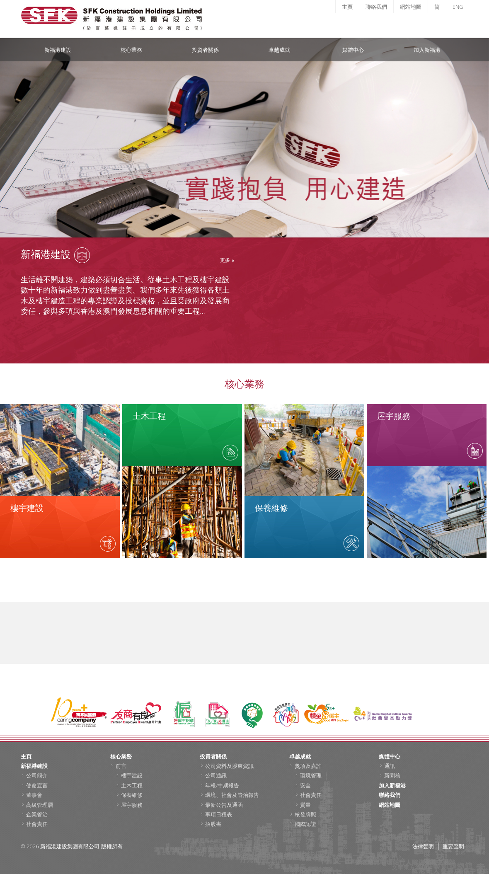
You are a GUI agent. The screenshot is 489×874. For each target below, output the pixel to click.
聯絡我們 (376, 6)
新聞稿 (392, 775)
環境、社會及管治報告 (232, 795)
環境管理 (311, 775)
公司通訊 (216, 775)
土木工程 (132, 785)
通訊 (389, 766)
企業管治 (37, 814)
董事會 (34, 795)
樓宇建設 (132, 775)
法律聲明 (423, 846)
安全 (305, 785)
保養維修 (132, 795)
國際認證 (305, 824)
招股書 (213, 824)
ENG (458, 6)
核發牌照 (305, 814)
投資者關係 (205, 49)
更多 (225, 260)
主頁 (347, 6)
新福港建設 (57, 49)
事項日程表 (218, 814)
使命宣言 (37, 785)
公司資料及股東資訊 (229, 766)
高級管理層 (39, 805)
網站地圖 (410, 6)
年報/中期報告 (222, 785)
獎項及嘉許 (308, 766)
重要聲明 (453, 846)
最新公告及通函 (224, 805)
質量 (305, 805)
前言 (121, 766)
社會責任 (37, 824)
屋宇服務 (132, 805)
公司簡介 (37, 775)
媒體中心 (353, 49)
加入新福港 (427, 49)
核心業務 (131, 49)
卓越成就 (279, 49)
